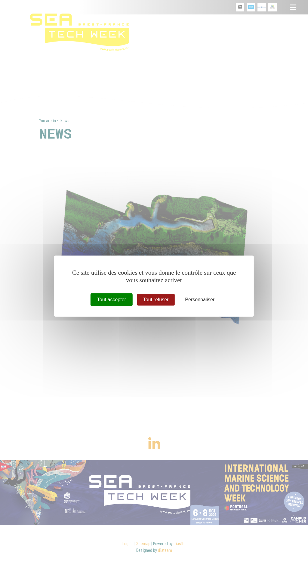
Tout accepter (111, 299)
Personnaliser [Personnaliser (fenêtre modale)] (199, 299)
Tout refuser (155, 299)
